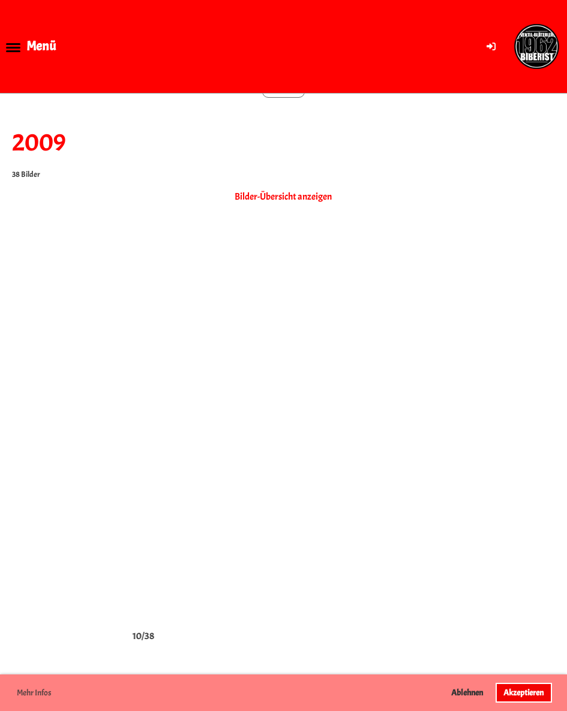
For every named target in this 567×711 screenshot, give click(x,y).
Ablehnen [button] (467, 692)
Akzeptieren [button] (523, 692)
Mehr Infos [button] (34, 693)
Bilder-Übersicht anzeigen (283, 197)
